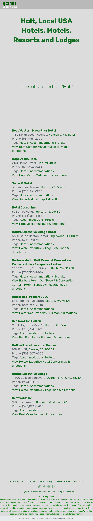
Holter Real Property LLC (30, 297)
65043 (62, 402)
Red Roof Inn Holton (26, 321)
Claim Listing (45, 481)
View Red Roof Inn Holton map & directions (41, 337)
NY (64, 134)
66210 (77, 377)
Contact (78, 481)
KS (53, 187)
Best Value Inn (22, 398)
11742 (71, 134)
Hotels (24, 142)
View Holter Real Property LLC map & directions (44, 313)
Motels (59, 142)
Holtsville (55, 134)
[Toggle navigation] (89, 4)
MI (46, 163)
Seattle (50, 300)
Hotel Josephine (24, 207)
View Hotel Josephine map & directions (38, 224)
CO (68, 236)
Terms (31, 481)
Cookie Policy (65, 518)
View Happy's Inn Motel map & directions (39, 175)
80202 (49, 349)
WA (59, 300)
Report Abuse (63, 481)
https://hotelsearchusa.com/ (65, 499)
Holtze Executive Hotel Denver (34, 345)
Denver (33, 349)
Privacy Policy (17, 481)
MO (54, 402)
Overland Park (56, 377)
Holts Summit (41, 402)
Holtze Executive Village (29, 373)
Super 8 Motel (22, 183)
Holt (40, 163)
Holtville (52, 268)
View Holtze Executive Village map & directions (43, 390)
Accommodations (42, 142)
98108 (66, 300)
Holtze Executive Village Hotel (34, 232)
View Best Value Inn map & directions (37, 414)
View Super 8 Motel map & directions (37, 199)
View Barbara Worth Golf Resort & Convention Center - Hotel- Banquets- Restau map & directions (43, 284)
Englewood (57, 236)
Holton (45, 187)
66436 (61, 187)
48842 (53, 163)
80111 (75, 236)
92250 (69, 268)
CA (62, 268)
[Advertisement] (46, 64)
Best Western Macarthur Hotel (34, 130)
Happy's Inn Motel (25, 159)
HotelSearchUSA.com (45, 491)
